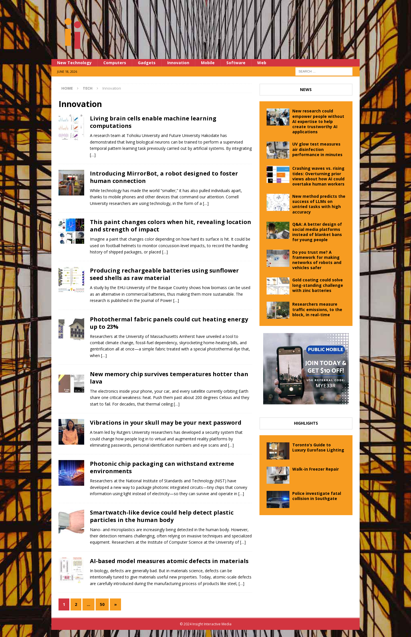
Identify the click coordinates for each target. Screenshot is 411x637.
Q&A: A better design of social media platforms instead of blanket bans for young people (317, 232)
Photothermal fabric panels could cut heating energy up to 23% (169, 322)
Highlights (306, 423)
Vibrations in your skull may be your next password (165, 422)
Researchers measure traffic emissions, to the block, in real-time (317, 309)
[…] (93, 155)
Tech (87, 88)
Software (235, 62)
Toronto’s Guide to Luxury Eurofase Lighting (318, 447)
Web (261, 62)
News (306, 89)
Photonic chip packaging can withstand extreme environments (162, 467)
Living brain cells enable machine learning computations (153, 122)
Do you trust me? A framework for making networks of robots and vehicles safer (316, 260)
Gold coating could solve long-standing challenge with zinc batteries (317, 285)
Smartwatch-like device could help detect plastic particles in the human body (161, 516)
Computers (114, 62)
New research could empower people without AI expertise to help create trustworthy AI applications (318, 121)
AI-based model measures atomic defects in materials (169, 561)
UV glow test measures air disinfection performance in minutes (317, 149)
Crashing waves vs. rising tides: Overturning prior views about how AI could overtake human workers (318, 176)
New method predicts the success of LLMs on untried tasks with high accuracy (318, 204)
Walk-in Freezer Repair (315, 469)
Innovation (178, 62)
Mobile (208, 62)
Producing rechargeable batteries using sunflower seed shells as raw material (164, 274)
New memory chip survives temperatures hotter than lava (169, 377)
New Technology (74, 62)
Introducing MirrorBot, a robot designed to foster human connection (164, 177)
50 (102, 604)
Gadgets (147, 62)
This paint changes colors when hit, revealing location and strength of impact (170, 225)
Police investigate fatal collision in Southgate (316, 496)
